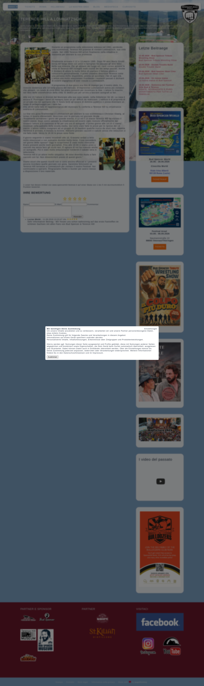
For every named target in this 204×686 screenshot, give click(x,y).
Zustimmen (52, 357)
